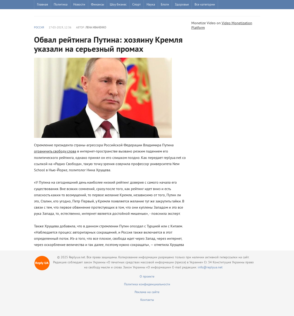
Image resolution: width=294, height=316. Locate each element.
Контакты (147, 300)
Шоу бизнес (118, 5)
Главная (42, 5)
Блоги (165, 5)
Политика (61, 5)
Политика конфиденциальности (147, 284)
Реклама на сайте (147, 292)
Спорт (136, 5)
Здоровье (182, 5)
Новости (79, 5)
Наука (151, 5)
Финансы (97, 5)
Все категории (205, 5)
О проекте (147, 277)
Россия (39, 28)
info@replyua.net (210, 268)
